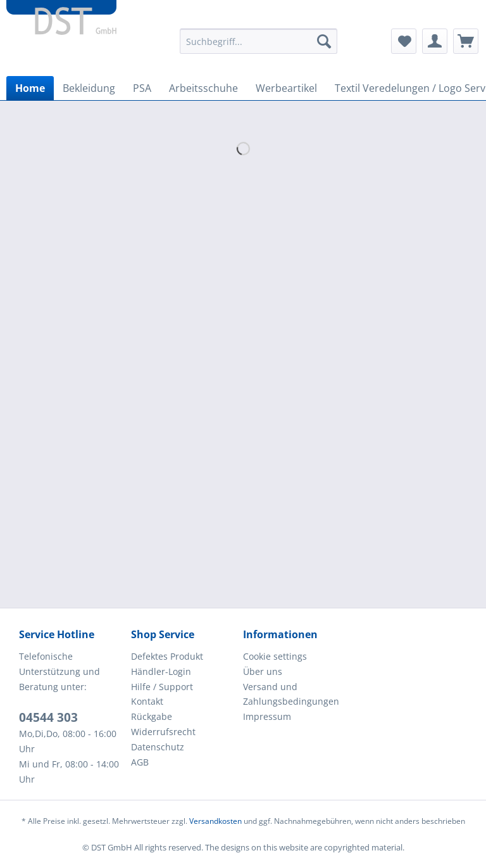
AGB (140, 762)
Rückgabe (151, 716)
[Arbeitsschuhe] (203, 88)
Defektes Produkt (167, 656)
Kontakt (147, 701)
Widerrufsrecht (163, 732)
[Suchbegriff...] (259, 41)
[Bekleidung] (89, 88)
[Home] (30, 88)
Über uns (262, 671)
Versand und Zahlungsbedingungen (291, 694)
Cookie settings (275, 656)
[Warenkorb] (465, 41)
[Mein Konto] (434, 41)
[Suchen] (324, 41)
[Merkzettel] (403, 41)
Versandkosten (215, 821)
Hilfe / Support (162, 687)
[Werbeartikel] (286, 88)
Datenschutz (157, 747)
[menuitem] (259, 47)
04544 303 (48, 717)
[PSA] (142, 88)
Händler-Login (161, 671)
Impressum (267, 716)
